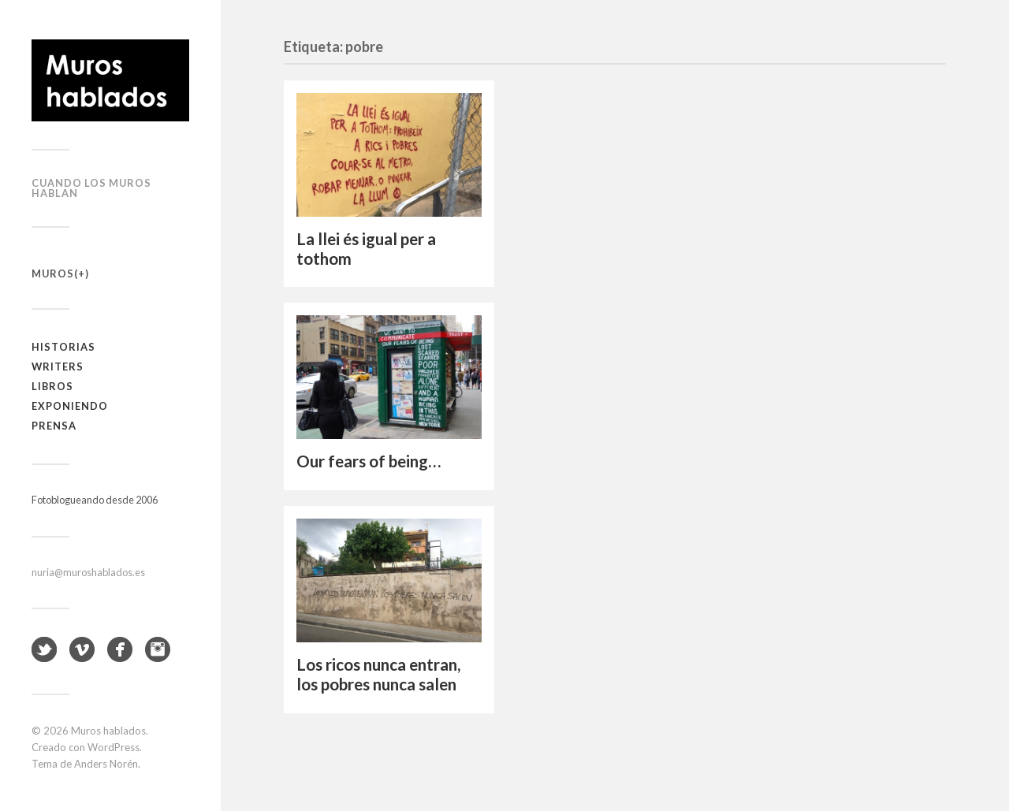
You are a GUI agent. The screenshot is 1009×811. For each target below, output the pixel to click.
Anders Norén (106, 763)
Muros (53, 273)
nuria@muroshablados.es (88, 572)
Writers (58, 366)
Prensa (54, 425)
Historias (63, 346)
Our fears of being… (368, 461)
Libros (52, 386)
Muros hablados (108, 730)
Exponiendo (70, 406)
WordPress (113, 747)
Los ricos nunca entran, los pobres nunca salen (378, 674)
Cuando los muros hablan (91, 188)
